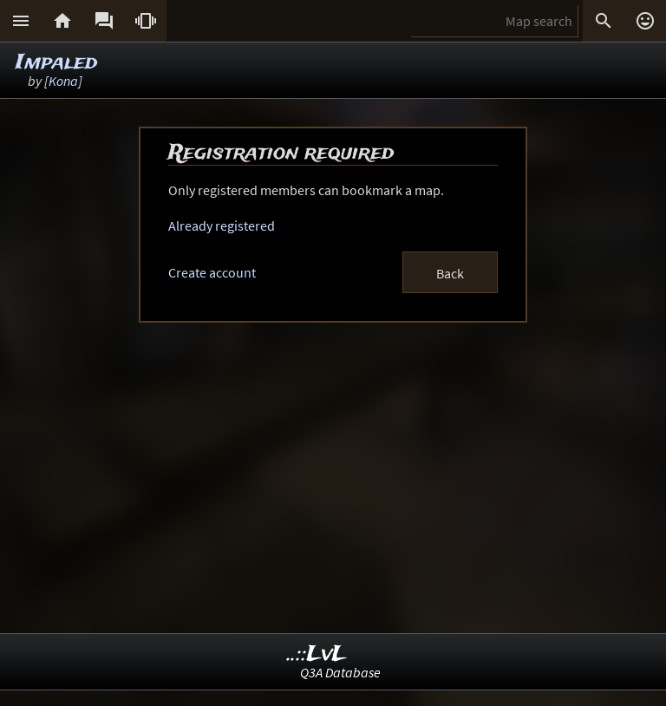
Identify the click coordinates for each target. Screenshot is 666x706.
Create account (212, 272)
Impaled (56, 63)
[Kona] (63, 80)
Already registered (221, 225)
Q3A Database (340, 672)
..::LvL (317, 654)
